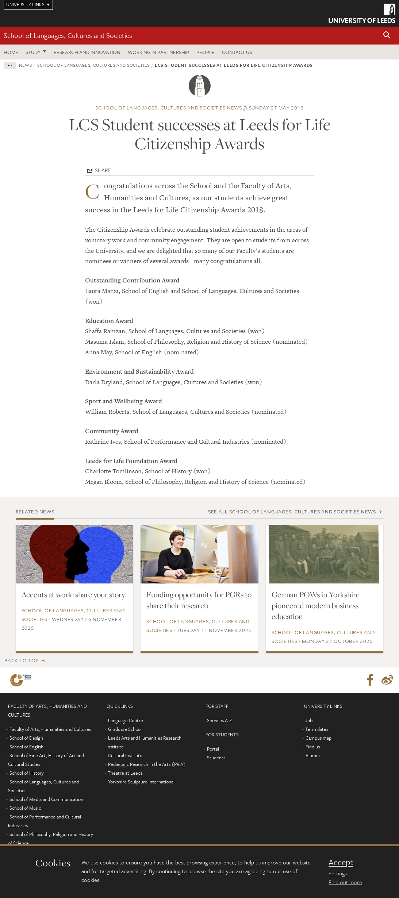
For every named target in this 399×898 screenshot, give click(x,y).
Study (33, 52)
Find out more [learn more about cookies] (345, 882)
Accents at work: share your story (73, 594)
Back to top (21, 660)
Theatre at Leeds (125, 772)
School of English (26, 746)
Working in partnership (158, 52)
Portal (213, 748)
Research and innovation (87, 52)
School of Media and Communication (46, 799)
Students (216, 757)
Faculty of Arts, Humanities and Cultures (50, 729)
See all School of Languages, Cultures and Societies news (292, 511)
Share (103, 170)
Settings (338, 873)
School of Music (25, 808)
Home (11, 52)
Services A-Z (219, 720)
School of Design (26, 737)
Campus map (318, 737)
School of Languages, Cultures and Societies (68, 35)
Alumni (313, 755)
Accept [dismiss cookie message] (341, 862)
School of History (26, 772)
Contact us (237, 52)
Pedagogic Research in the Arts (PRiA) (147, 764)
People (205, 52)
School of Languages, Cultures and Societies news (168, 107)
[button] (387, 35)
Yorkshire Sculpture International (141, 781)
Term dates (316, 729)
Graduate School (125, 729)
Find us (313, 746)
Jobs (309, 720)
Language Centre (125, 720)
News (25, 65)
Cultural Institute (125, 755)
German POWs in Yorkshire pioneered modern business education (316, 605)
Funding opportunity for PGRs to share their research (199, 600)
